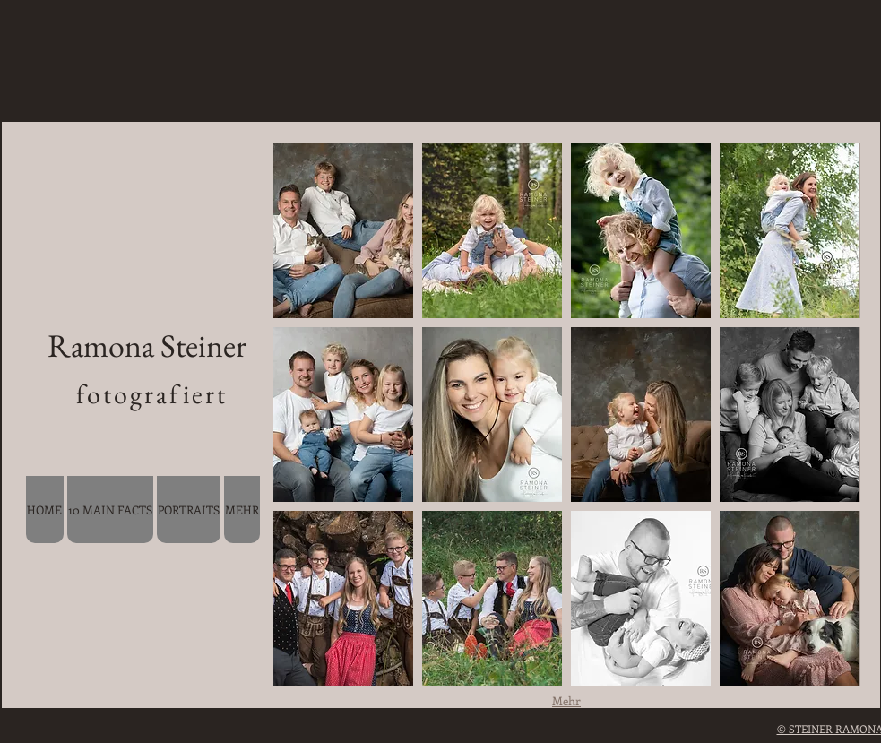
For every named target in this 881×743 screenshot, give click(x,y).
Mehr (566, 700)
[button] (343, 230)
